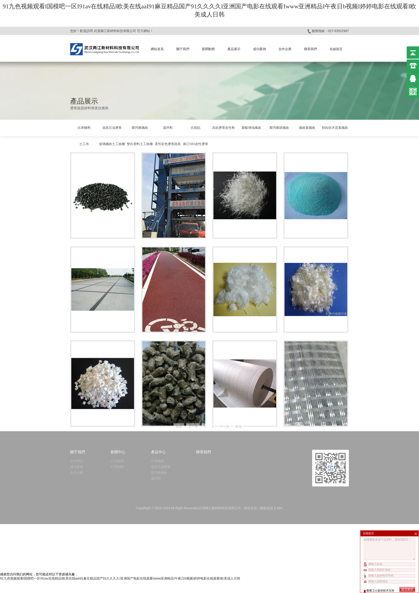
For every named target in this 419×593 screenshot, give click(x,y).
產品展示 (233, 49)
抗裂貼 (195, 128)
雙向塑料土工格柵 (140, 144)
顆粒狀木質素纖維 (335, 128)
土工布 (84, 144)
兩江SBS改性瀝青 (195, 144)
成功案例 (259, 49)
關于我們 (182, 49)
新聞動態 (208, 49)
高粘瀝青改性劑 (223, 128)
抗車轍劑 (84, 128)
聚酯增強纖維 (251, 128)
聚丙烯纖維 (140, 128)
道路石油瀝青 (112, 128)
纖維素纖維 (307, 128)
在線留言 (336, 49)
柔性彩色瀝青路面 (168, 144)
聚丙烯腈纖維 (279, 128)
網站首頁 (157, 49)
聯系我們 (310, 49)
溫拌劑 (168, 128)
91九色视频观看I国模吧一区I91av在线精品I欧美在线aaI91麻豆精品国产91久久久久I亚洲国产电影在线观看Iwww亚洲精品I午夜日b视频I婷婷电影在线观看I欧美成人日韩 (120, 578)
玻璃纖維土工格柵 (112, 144)
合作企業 (284, 49)
